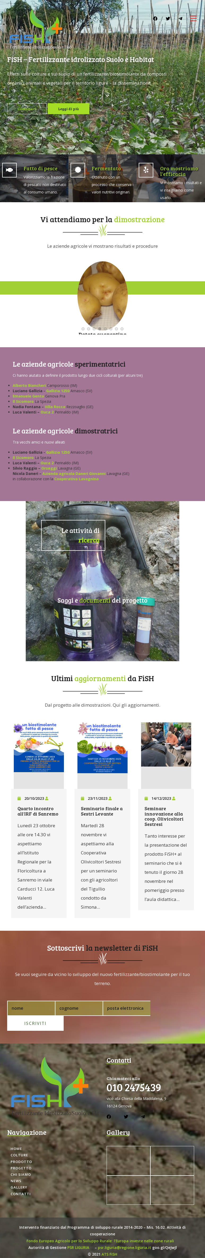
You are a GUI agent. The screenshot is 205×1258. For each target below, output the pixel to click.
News (16, 1166)
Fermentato (106, 168)
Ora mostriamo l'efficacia (179, 171)
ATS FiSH (109, 1239)
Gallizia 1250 (57, 390)
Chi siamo (21, 1159)
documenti (95, 599)
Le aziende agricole (43, 364)
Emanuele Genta (28, 396)
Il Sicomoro (23, 401)
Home (16, 1133)
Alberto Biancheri (29, 385)
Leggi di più (70, 108)
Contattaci (27, 108)
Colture (19, 1140)
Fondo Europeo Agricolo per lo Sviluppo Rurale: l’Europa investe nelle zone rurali (100, 1225)
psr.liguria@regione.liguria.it (124, 1232)
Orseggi (49, 468)
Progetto (21, 1153)
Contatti (21, 1178)
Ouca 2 (47, 412)
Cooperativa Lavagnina (76, 478)
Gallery (19, 1172)
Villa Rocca (55, 406)
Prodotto (21, 1146)
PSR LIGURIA (78, 1232)
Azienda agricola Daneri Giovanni (74, 473)
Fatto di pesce (41, 168)
